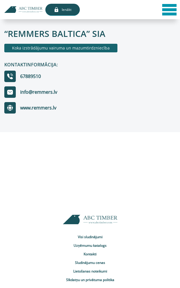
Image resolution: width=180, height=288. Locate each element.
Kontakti (90, 254)
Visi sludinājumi (90, 237)
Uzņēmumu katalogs (90, 245)
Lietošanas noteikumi (90, 271)
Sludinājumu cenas (90, 262)
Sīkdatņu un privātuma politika (90, 279)
